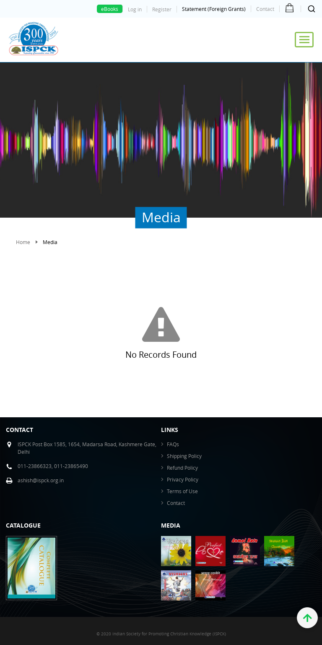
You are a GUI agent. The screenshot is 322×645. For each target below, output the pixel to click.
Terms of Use (182, 491)
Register (161, 9)
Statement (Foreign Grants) (214, 8)
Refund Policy (182, 467)
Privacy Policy (182, 479)
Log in (135, 9)
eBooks (109, 8)
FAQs (173, 444)
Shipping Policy (184, 456)
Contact (265, 8)
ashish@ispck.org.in (41, 480)
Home (23, 242)
